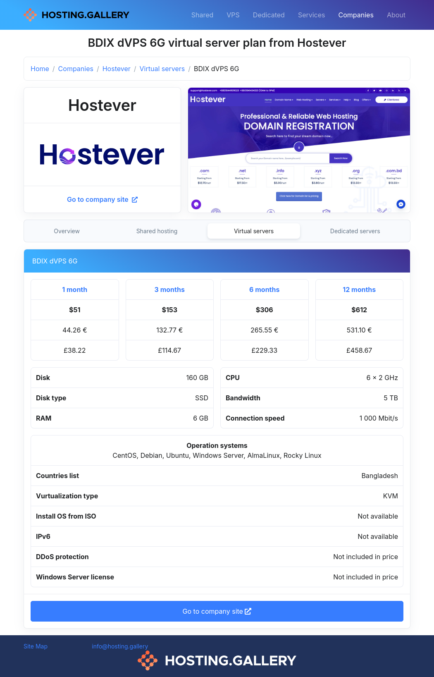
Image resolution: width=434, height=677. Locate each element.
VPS (233, 15)
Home (40, 69)
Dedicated (269, 15)
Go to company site (102, 199)
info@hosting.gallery (120, 646)
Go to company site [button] (217, 611)
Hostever (117, 69)
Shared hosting (157, 230)
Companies (356, 15)
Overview (67, 230)
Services (311, 15)
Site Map (36, 646)
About (396, 15)
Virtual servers (162, 69)
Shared (202, 15)
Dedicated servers (355, 230)
